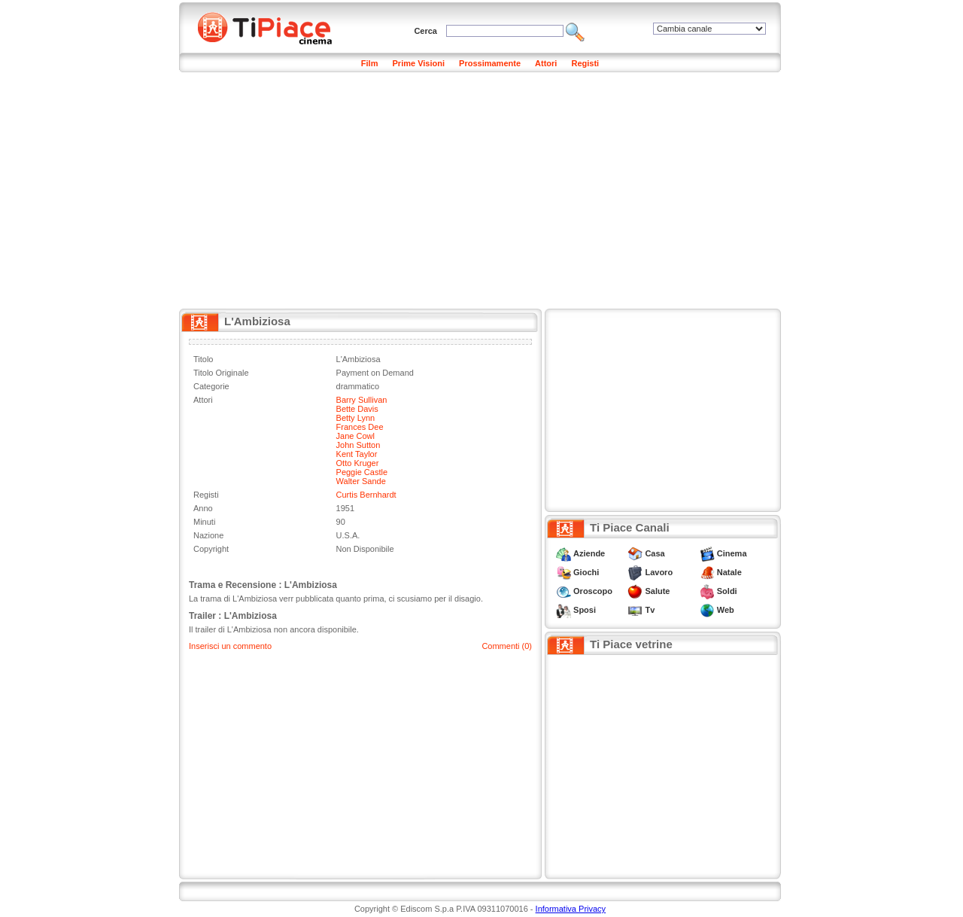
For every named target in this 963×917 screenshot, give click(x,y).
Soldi (727, 591)
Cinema (732, 553)
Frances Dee (360, 426)
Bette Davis (357, 408)
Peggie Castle (362, 472)
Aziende (589, 553)
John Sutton (358, 444)
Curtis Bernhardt (366, 494)
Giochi (586, 572)
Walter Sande (361, 481)
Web (725, 609)
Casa (654, 553)
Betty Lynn (355, 417)
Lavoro (659, 572)
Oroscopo (592, 591)
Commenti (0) (507, 645)
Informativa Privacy (571, 908)
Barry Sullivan (361, 399)
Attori (546, 63)
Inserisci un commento (230, 645)
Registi (585, 63)
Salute (657, 591)
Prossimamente (490, 63)
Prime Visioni (419, 63)
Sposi (584, 609)
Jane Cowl (355, 435)
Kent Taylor (357, 453)
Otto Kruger (357, 463)
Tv (650, 609)
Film (369, 63)
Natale (729, 572)
